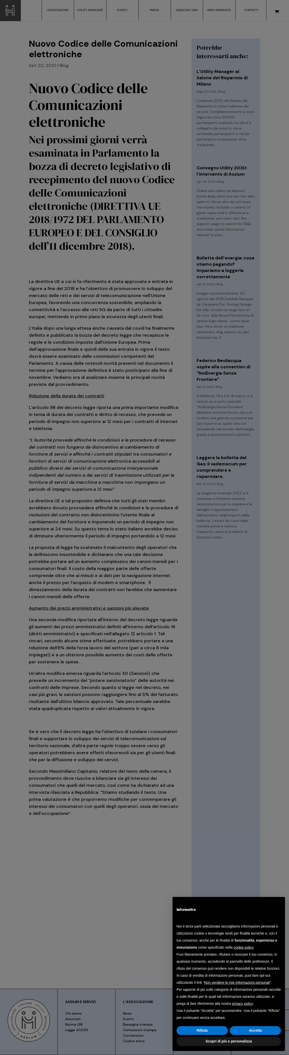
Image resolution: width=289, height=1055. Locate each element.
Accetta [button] (255, 1030)
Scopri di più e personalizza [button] (229, 1041)
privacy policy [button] (242, 1004)
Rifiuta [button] (202, 1030)
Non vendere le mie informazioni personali (237, 982)
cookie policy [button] (243, 947)
